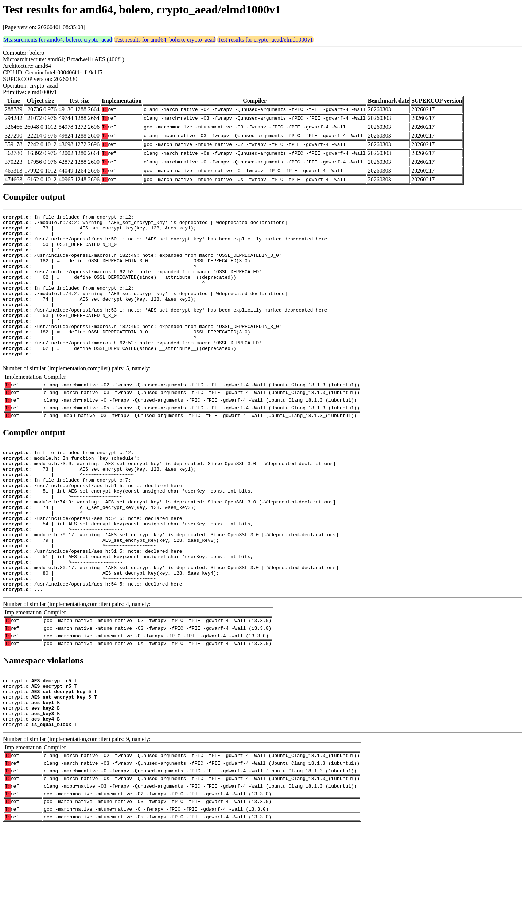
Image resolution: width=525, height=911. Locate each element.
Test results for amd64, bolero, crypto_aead (164, 39)
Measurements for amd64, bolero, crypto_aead (57, 39)
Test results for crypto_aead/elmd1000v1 (265, 39)
